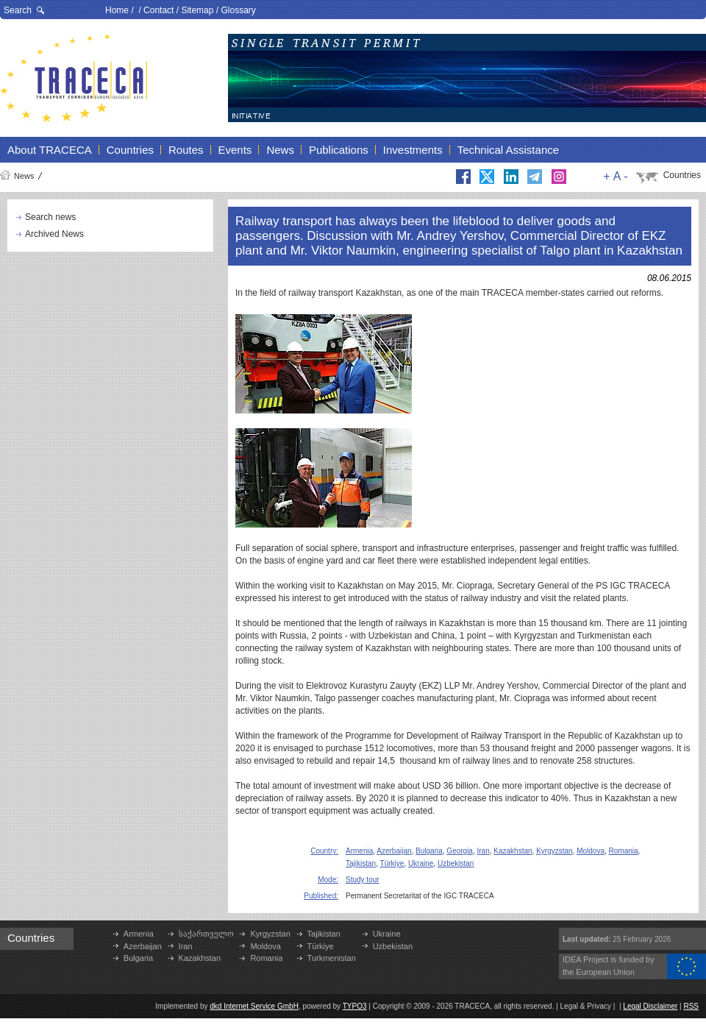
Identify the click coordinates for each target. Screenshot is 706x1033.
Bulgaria (429, 851)
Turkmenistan (331, 958)
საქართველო (206, 933)
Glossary (238, 10)
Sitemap (197, 10)
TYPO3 (355, 1006)
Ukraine (420, 863)
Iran (483, 851)
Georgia (459, 851)
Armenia (359, 851)
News (24, 175)
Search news (50, 217)
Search (18, 10)
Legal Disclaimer (650, 1006)
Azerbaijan (394, 851)
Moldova (591, 851)
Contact (158, 10)
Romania (623, 851)
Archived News (54, 234)
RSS (691, 1006)
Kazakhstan (512, 851)
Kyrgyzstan (554, 851)
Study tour (362, 880)
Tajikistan (361, 863)
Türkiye (392, 863)
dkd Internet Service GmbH (254, 1006)
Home (117, 10)
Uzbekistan (456, 863)
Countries (682, 175)
